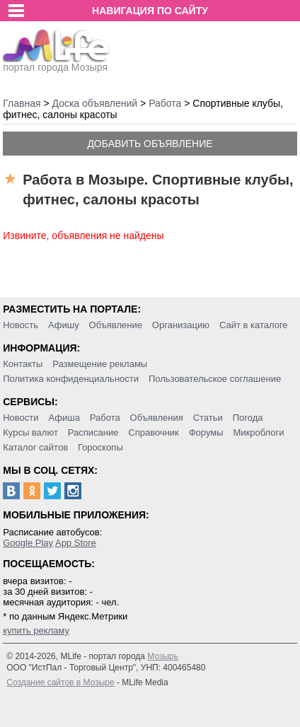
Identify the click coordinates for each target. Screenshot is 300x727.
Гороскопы (100, 447)
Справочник (153, 432)
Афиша (63, 417)
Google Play (28, 542)
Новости (20, 417)
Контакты (22, 364)
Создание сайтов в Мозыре (60, 682)
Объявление (115, 325)
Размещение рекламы (99, 364)
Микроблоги (258, 432)
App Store (75, 542)
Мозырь (162, 656)
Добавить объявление (149, 143)
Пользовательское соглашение (215, 378)
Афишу (63, 325)
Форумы (206, 432)
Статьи (208, 417)
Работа (105, 417)
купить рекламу (36, 630)
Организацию (180, 325)
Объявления (156, 417)
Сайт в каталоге (253, 325)
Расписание (93, 432)
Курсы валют (30, 432)
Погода (248, 417)
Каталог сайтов (35, 447)
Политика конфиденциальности (71, 378)
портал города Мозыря (56, 63)
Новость (20, 325)
